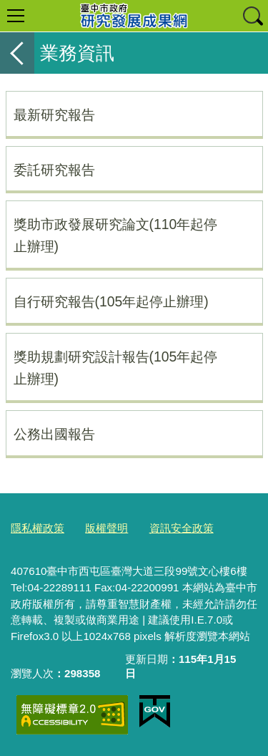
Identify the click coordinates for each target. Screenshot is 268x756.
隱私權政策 (37, 528)
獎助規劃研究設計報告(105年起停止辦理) (116, 368)
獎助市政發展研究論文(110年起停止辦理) (116, 235)
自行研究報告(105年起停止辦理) (111, 301)
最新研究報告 (54, 114)
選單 (15, 16)
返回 (17, 53)
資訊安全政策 (181, 528)
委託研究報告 (54, 170)
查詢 (252, 16)
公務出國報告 (54, 434)
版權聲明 (106, 528)
